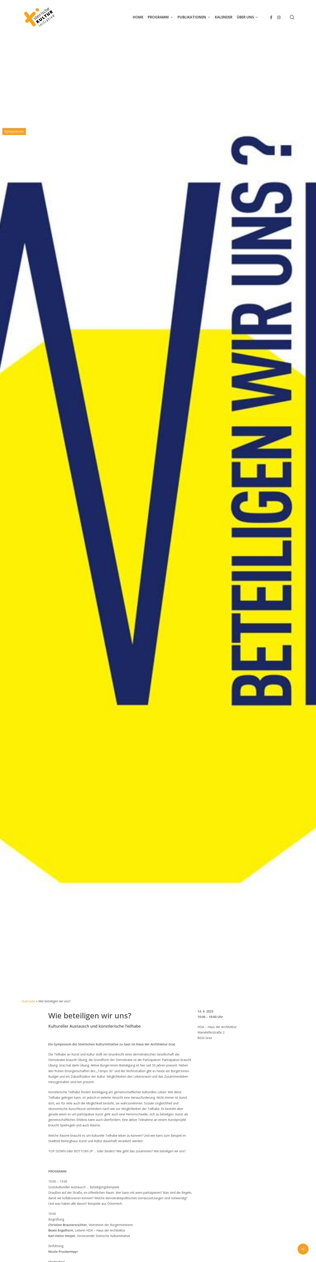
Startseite (28, 1001)
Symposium (13, 131)
